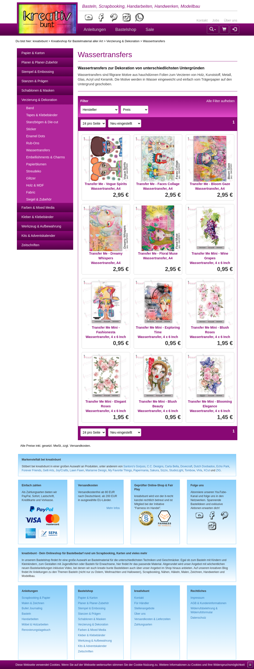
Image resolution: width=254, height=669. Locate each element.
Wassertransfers (38, 150)
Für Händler (141, 603)
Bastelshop (125, 29)
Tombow (190, 470)
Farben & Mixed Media (38, 207)
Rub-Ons (32, 143)
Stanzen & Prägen (35, 81)
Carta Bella (172, 466)
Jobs (215, 20)
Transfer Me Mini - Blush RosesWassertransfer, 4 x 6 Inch (210, 332)
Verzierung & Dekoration (123, 41)
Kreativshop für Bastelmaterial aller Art (77, 41)
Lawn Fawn (77, 470)
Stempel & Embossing (38, 72)
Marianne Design (96, 470)
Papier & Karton (33, 53)
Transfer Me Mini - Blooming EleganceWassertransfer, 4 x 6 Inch (210, 406)
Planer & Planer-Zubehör (40, 62)
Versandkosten (80, 445)
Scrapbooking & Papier (36, 597)
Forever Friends (32, 470)
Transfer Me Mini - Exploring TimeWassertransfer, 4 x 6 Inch (158, 332)
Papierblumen (36, 164)
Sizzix (164, 470)
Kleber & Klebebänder (38, 217)
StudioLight (176, 470)
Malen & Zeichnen (33, 603)
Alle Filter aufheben (220, 101)
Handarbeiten (30, 619)
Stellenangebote (144, 608)
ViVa (199, 470)
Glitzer (31, 178)
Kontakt (202, 20)
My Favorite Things (120, 470)
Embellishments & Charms (45, 157)
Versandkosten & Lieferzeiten (152, 619)
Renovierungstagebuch (36, 630)
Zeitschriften (30, 245)
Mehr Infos (113, 508)
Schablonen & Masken (38, 90)
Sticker (31, 129)
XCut (207, 470)
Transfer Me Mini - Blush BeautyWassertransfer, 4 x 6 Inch (158, 406)
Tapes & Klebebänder (42, 115)
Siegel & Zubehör (39, 199)
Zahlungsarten (143, 624)
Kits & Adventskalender (38, 236)
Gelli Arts (48, 470)
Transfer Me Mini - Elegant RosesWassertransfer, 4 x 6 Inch (105, 406)
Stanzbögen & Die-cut (42, 122)
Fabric (30, 192)
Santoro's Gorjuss (134, 466)
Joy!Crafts (62, 470)
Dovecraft (186, 466)
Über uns (230, 20)
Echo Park (222, 466)
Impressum (198, 597)
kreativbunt (40, 41)
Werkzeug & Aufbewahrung (41, 226)
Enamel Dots (35, 136)
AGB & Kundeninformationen (209, 603)
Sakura (154, 470)
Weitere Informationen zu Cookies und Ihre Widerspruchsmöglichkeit (202, 664)
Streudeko (33, 171)
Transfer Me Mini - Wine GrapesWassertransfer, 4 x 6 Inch (210, 258)
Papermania (140, 470)
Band (30, 108)
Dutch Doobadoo (204, 466)
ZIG (218, 470)
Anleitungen (95, 29)
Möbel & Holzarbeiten (35, 624)
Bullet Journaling (32, 608)
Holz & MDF (35, 185)
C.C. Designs (155, 466)
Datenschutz (198, 617)
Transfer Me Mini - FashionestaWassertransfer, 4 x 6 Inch (106, 332)
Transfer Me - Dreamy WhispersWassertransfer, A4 (105, 258)
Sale (150, 29)
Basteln (26, 613)
